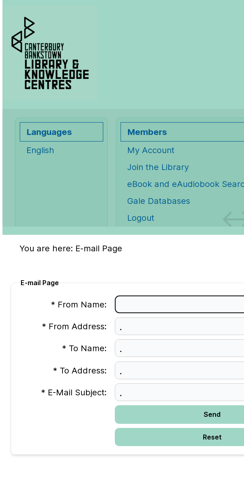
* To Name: (84, 348)
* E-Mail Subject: (74, 392)
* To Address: (80, 370)
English (40, 150)
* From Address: (74, 326)
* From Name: (79, 304)
